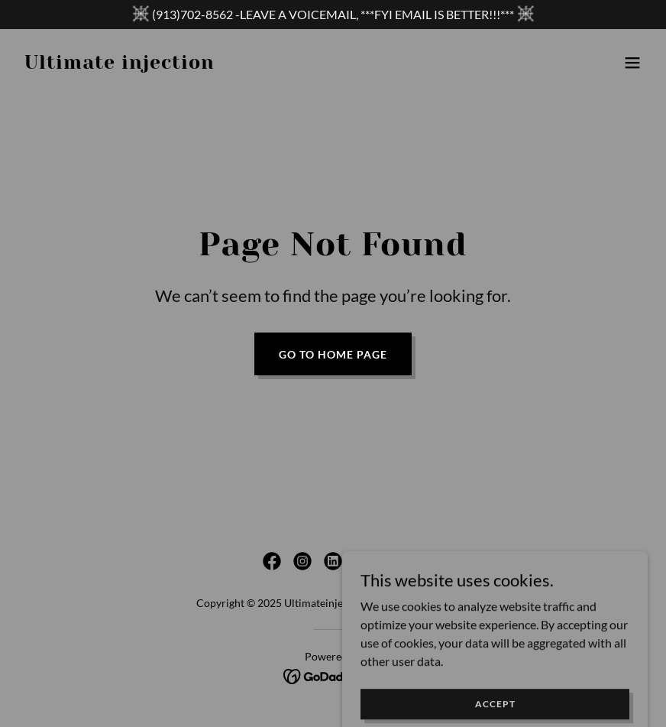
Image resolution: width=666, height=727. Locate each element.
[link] (119, 64)
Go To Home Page (333, 354)
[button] (632, 62)
